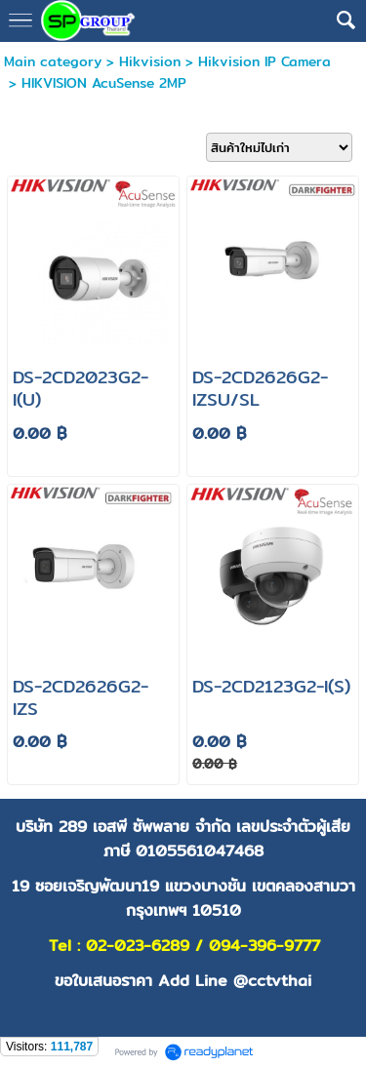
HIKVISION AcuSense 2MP (103, 83)
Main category (53, 61)
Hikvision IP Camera (264, 61)
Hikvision (150, 61)
